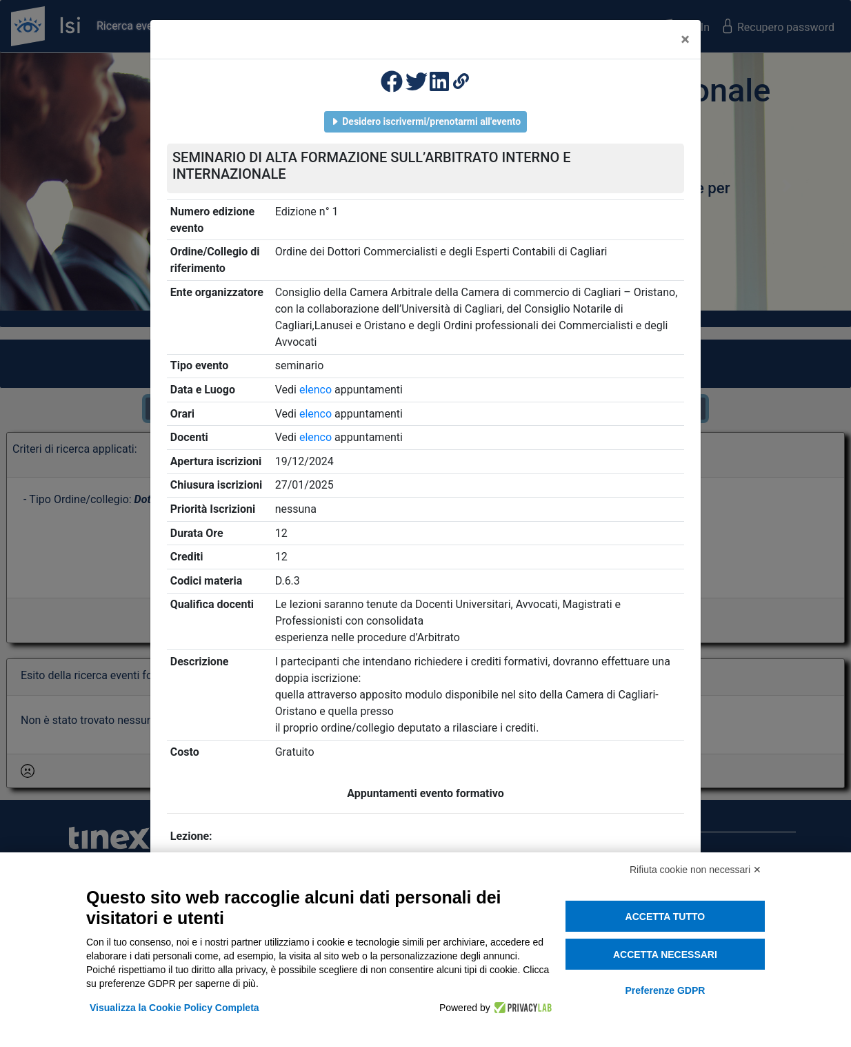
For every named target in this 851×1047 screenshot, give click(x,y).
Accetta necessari (665, 954)
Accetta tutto (665, 916)
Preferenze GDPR (665, 990)
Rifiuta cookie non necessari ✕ (695, 869)
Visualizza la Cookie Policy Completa (174, 1007)
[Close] (685, 39)
